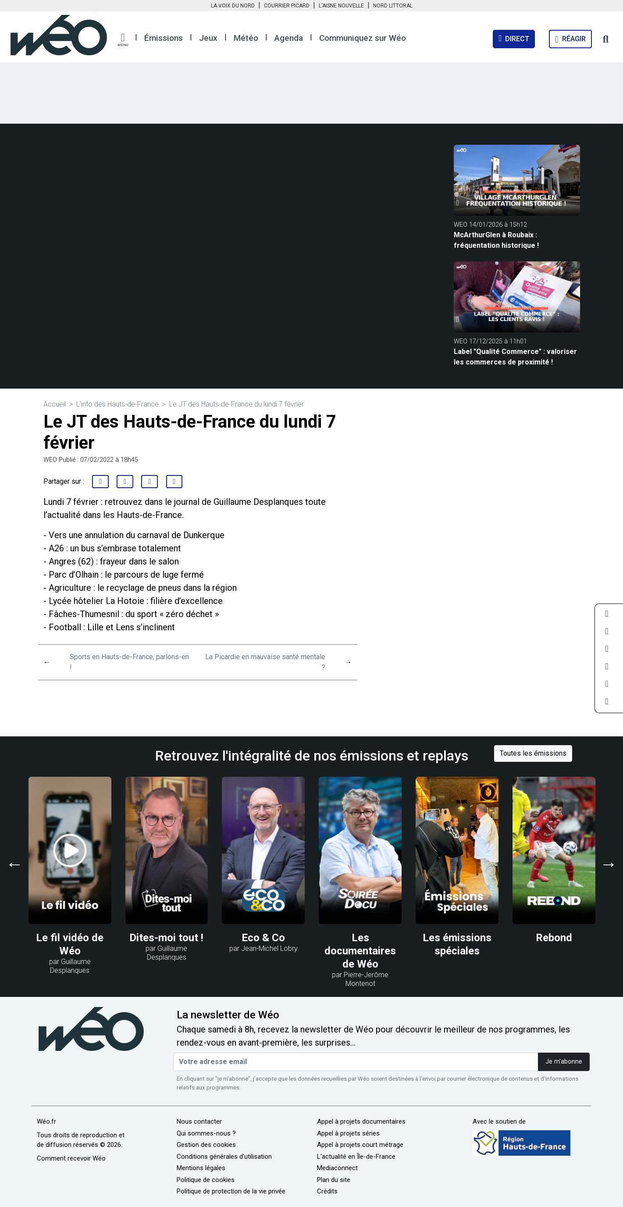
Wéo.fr (46, 1121)
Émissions (163, 38)
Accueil (54, 404)
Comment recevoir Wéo (71, 1158)
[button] (122, 40)
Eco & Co (263, 938)
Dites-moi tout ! (166, 938)
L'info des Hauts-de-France (117, 404)
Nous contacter (199, 1121)
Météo (246, 38)
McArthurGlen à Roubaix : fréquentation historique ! (496, 240)
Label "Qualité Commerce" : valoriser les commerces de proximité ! (515, 356)
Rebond (554, 938)
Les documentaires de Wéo (360, 951)
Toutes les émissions (533, 753)
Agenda (288, 38)
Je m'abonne (563, 1061)
